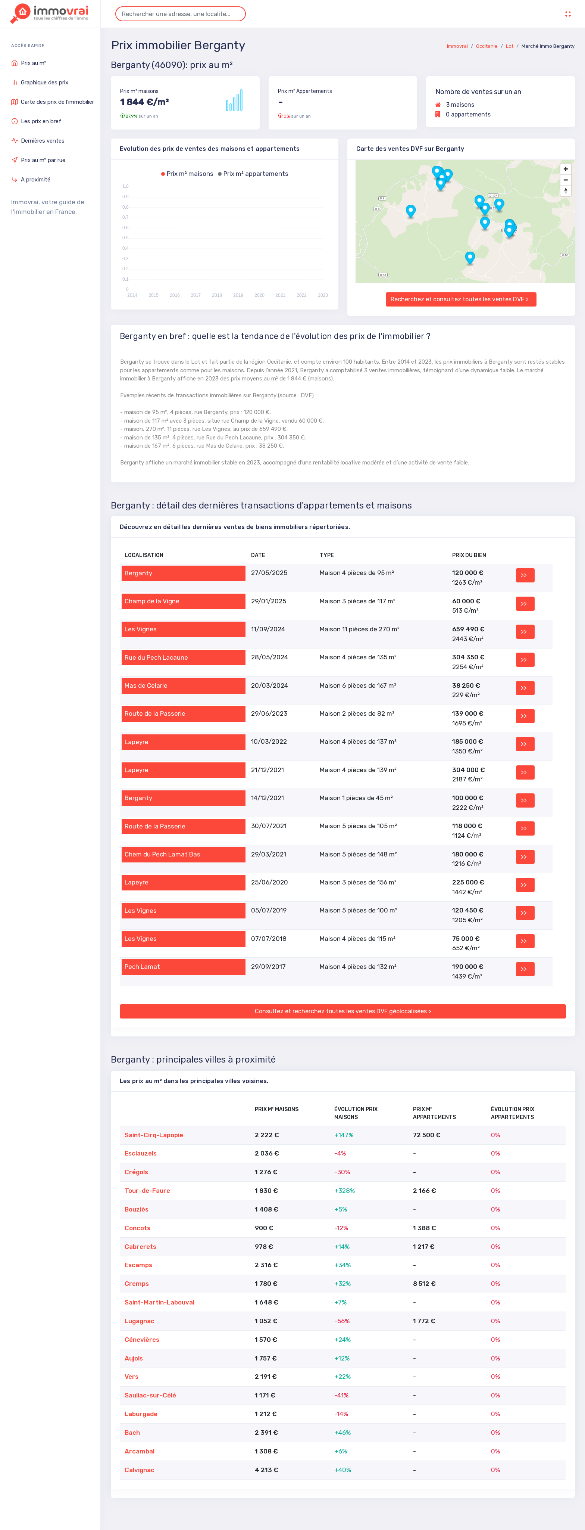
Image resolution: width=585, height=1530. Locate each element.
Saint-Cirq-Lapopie (154, 1135)
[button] (411, 212)
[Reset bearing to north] (565, 190)
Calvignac (139, 1470)
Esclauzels (141, 1153)
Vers (131, 1376)
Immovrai (457, 46)
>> (524, 575)
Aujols (134, 1358)
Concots (137, 1228)
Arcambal (139, 1451)
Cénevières (142, 1339)
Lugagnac (139, 1321)
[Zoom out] (565, 179)
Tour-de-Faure (147, 1190)
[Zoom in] (565, 169)
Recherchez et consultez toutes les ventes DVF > (460, 299)
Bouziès (136, 1209)
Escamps (138, 1265)
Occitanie (487, 46)
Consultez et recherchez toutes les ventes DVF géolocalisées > (343, 1011)
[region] (461, 221)
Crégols (136, 1172)
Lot (509, 46)
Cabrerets (140, 1246)
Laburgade (141, 1414)
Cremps (137, 1283)
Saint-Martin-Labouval (159, 1302)
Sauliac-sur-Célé (150, 1395)
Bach (132, 1432)
